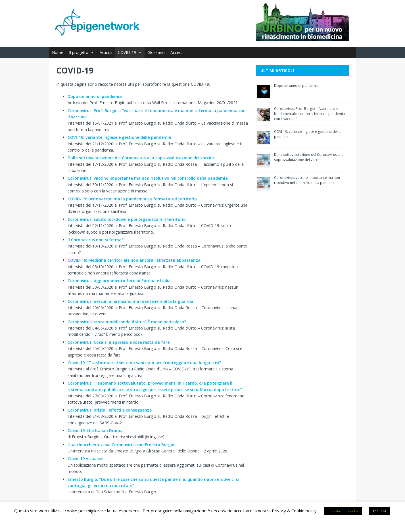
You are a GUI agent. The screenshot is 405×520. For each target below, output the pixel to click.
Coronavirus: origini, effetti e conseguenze (110, 410)
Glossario (156, 52)
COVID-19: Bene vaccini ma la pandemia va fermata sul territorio (132, 199)
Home (57, 52)
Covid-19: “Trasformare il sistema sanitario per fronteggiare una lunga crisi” (144, 362)
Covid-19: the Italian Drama (95, 430)
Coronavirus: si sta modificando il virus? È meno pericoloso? (127, 321)
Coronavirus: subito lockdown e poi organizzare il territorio (127, 219)
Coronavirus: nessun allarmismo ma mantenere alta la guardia (130, 301)
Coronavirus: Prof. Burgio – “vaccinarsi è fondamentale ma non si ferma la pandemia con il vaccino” (309, 113)
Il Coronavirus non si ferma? (96, 239)
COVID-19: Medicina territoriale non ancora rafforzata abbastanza (134, 260)
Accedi (176, 52)
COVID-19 (130, 52)
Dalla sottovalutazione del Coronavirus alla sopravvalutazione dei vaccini (141, 157)
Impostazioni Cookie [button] (343, 511)
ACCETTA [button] (379, 511)
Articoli (106, 52)
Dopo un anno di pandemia (95, 96)
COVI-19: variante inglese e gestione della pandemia (119, 137)
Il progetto (81, 52)
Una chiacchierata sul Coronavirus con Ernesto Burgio (121, 444)
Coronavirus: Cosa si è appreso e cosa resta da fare (119, 342)
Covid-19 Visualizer (86, 458)
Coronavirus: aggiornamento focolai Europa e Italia (119, 280)
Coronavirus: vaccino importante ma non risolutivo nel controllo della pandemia (148, 178)
